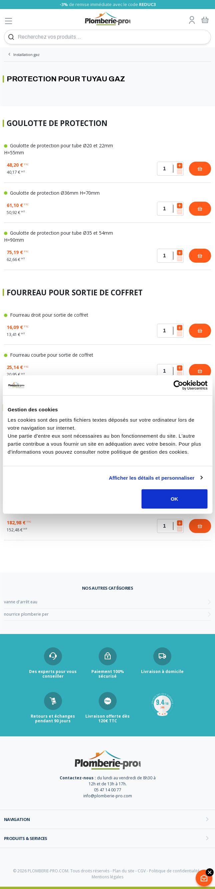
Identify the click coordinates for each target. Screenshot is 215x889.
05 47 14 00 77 (107, 790)
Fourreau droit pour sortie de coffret (46, 315)
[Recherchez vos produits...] (107, 37)
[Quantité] (170, 169)
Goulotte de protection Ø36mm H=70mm (52, 193)
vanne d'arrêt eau (20, 602)
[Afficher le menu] (8, 21)
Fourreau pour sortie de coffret (75, 293)
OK (174, 499)
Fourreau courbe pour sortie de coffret (48, 355)
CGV (142, 871)
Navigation (17, 819)
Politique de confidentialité (174, 871)
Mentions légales (107, 877)
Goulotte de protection (57, 123)
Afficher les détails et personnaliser (151, 477)
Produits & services (25, 838)
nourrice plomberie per (26, 614)
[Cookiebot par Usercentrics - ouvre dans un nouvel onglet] (178, 385)
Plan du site (123, 871)
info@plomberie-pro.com (107, 796)
